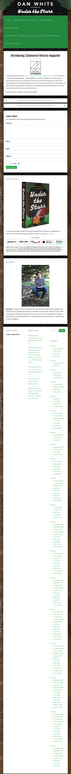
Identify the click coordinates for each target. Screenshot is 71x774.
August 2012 (58, 590)
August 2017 (58, 464)
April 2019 (57, 440)
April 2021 (57, 401)
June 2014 (57, 536)
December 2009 (58, 680)
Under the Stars (47, 20)
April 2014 (57, 541)
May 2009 (57, 697)
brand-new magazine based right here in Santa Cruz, (39, 75)
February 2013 (58, 571)
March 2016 (57, 498)
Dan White (39, 59)
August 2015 (58, 510)
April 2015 (57, 515)
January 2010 (58, 673)
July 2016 (56, 488)
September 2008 (59, 721)
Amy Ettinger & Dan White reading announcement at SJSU (35, 100)
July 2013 (56, 558)
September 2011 (59, 619)
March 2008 (57, 736)
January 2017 (58, 474)
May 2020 (57, 425)
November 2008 (58, 716)
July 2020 (56, 420)
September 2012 (59, 587)
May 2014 (57, 539)
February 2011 (58, 636)
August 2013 (58, 556)
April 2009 (57, 700)
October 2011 (58, 617)
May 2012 (57, 597)
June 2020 (57, 423)
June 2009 (57, 695)
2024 (54, 360)
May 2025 (57, 356)
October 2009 (58, 685)
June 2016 (57, 490)
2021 (54, 396)
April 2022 (57, 389)
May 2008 (57, 731)
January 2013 (58, 573)
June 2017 (57, 466)
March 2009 (57, 702)
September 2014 (59, 532)
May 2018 (57, 452)
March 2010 (57, 668)
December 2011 (58, 612)
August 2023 (58, 372)
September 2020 (59, 418)
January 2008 (58, 741)
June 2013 (57, 561)
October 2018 (58, 449)
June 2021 (57, 399)
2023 (54, 370)
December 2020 (58, 413)
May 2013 (57, 563)
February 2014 (58, 546)
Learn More (51, 233)
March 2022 (57, 392)
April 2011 (57, 631)
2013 (54, 551)
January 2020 (58, 428)
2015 (54, 505)
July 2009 (56, 692)
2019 (54, 432)
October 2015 (58, 507)
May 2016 (57, 493)
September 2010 (59, 653)
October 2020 (58, 415)
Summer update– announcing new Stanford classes (34, 381)
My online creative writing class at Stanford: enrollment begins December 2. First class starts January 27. (35, 393)
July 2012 (56, 592)
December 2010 (58, 646)
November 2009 (58, 682)
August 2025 (58, 351)
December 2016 (58, 481)
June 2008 (57, 729)
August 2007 (58, 758)
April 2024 (57, 365)
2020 (54, 411)
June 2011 (57, 627)
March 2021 (57, 404)
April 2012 (57, 600)
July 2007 (56, 760)
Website (8, 156)
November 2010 (58, 648)
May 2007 (57, 765)
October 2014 (58, 529)
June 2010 (57, 661)
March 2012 (57, 602)
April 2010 (57, 665)
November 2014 (58, 527)
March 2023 (57, 375)
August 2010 (58, 656)
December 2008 (58, 714)
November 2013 (58, 553)
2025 (54, 346)
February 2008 (58, 739)
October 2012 (58, 585)
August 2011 (58, 622)
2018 (54, 444)
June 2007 (57, 763)
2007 (54, 746)
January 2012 (58, 605)
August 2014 (58, 534)
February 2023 (58, 377)
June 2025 (57, 353)
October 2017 (58, 461)
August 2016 (58, 486)
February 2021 (58, 406)
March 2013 (57, 568)
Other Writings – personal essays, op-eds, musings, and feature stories (32, 35)
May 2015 (57, 512)
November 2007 (58, 751)
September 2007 (59, 756)
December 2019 (58, 435)
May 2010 (57, 663)
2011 (54, 609)
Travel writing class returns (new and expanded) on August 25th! (35, 105)
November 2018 (58, 447)
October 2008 (58, 719)
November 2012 (58, 583)
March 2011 (57, 634)
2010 (54, 643)
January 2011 (58, 639)
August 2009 (58, 690)
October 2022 (58, 384)
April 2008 (57, 734)
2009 (54, 677)
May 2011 (57, 629)
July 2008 (56, 726)
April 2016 (57, 495)
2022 (54, 382)
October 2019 (58, 437)
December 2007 (58, 748)
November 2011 (58, 614)
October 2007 (58, 753)
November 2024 (58, 363)
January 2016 (58, 500)
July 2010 (56, 658)
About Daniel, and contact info (26, 20)
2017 (54, 459)
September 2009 (59, 687)
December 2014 (58, 524)
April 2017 (57, 469)
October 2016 (58, 483)
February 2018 (58, 454)
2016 (54, 478)
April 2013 (57, 566)
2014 (54, 522)
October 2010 (58, 651)
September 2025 (59, 348)
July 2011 (56, 624)
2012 (54, 578)
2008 (54, 712)
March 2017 (57, 471)
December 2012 (58, 580)
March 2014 (57, 544)
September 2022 (59, 387)
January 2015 (58, 517)
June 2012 (57, 595)
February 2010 (58, 670)
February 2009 (58, 704)
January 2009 (58, 707)
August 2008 (58, 724)
